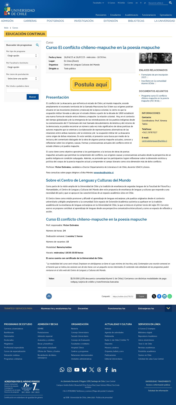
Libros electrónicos (146, 340)
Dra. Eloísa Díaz (89, 385)
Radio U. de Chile (112, 340)
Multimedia (109, 336)
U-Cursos (111, 3)
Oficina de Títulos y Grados (49, 351)
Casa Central (110, 381)
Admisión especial (45, 336)
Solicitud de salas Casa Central (151, 359)
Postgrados (56, 20)
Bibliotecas (134, 20)
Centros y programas (79, 351)
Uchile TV (125, 340)
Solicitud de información (158, 390)
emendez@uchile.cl (104, 172)
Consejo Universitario (80, 332)
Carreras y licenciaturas (13, 328)
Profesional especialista (14, 347)
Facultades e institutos (80, 343)
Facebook (159, 296)
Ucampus (151, 328)
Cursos (15, 28)
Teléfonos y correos (84, 391)
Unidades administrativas (81, 359)
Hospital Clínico (77, 347)
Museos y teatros (112, 347)
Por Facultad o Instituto (17, 63)
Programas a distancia (13, 359)
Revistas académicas (146, 347)
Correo (130, 3)
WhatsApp (169, 296)
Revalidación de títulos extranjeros (47, 356)
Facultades (97, 3)
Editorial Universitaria (113, 359)
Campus (60, 385)
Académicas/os (131, 15)
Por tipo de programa (15, 51)
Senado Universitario (79, 336)
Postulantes (101, 15)
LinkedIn (164, 296)
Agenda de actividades (114, 332)
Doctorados (9, 340)
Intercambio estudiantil (47, 347)
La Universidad (161, 20)
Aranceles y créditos (46, 340)
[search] (156, 2)
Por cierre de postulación (17, 74)
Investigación (83, 20)
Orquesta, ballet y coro (114, 351)
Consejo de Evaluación (80, 340)
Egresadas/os (166, 15)
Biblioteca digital (145, 332)
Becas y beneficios (45, 343)
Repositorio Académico (147, 336)
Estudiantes (115, 15)
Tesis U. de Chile (145, 343)
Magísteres (8, 343)
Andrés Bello (69, 385)
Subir (49, 296)
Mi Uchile (121, 3)
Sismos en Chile (144, 355)
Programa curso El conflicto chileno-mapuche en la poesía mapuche (155, 98)
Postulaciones (43, 332)
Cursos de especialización (14, 351)
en (137, 3)
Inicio (6, 28)
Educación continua (25, 34)
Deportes (108, 343)
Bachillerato (9, 332)
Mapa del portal (99, 391)
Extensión (110, 20)
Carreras (32, 20)
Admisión (10, 20)
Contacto (110, 391)
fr (140, 3)
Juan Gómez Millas (104, 385)
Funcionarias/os (149, 15)
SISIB (67, 397)
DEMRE (40, 328)
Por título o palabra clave (17, 86)
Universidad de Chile (78, 397)
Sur (113, 385)
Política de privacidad (104, 397)
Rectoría (74, 328)
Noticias (108, 328)
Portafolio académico (147, 351)
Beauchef (78, 385)
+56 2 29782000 (69, 391)
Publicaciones (110, 355)
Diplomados (9, 336)
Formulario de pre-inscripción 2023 (154, 75)
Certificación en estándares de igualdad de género (23, 397)
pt (145, 3)
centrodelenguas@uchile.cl (154, 140)
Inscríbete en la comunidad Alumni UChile (153, 82)
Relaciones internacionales (82, 355)
